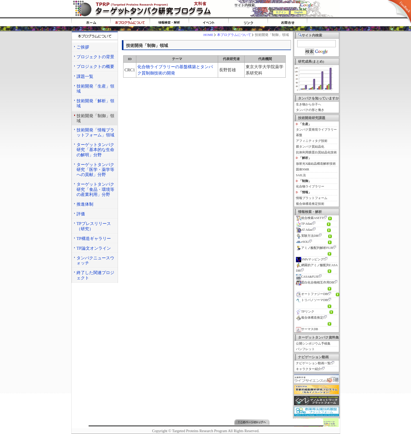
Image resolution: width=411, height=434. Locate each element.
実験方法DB (307, 236)
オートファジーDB (311, 294)
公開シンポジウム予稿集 (313, 343)
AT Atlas (304, 230)
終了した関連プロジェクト (95, 275)
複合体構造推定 (309, 317)
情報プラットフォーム (311, 198)
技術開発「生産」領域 (95, 88)
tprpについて (130, 22)
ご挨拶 (83, 47)
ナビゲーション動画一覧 (313, 363)
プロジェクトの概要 (95, 66)
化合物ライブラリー (310, 186)
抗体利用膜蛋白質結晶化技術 (316, 152)
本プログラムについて (234, 35)
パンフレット (305, 349)
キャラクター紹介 (308, 369)
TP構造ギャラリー (94, 238)
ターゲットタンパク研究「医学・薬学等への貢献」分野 (95, 169)
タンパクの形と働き (310, 110)
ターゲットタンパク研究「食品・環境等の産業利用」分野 (95, 189)
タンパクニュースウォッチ (95, 260)
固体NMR (302, 169)
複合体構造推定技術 (310, 204)
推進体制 (85, 204)
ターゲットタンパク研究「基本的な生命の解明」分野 (95, 149)
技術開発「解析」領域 (95, 103)
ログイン (281, 12)
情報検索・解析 (169, 22)
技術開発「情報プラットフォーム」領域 (95, 132)
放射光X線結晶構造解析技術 (316, 163)
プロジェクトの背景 (95, 57)
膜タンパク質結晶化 (310, 146)
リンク (248, 22)
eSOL (302, 242)
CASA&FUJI (307, 276)
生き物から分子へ (308, 104)
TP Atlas (304, 224)
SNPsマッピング (310, 259)
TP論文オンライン (94, 248)
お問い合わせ (287, 22)
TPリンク (305, 311)
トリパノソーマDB (311, 300)
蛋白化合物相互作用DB (315, 282)
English (298, 12)
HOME (91, 22)
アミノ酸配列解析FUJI (314, 248)
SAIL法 (301, 175)
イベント (209, 22)
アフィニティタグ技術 (311, 141)
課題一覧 (85, 76)
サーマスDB (307, 329)
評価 (81, 214)
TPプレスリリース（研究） (94, 226)
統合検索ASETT (309, 218)
